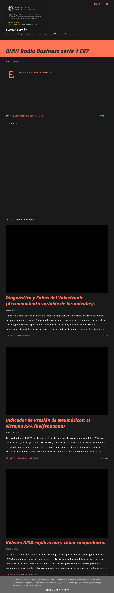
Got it (65, 590)
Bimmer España (16, 30)
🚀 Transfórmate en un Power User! (23, 24)
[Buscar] (97, 4)
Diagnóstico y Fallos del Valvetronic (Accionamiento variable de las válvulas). (50, 301)
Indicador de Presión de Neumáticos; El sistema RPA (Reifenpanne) (48, 423)
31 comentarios (24, 336)
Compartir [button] (101, 116)
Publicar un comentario (27, 458)
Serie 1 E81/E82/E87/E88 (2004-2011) (29, 116)
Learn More (53, 590)
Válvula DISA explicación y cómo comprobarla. (55, 542)
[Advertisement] (57, 199)
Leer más (104, 336)
